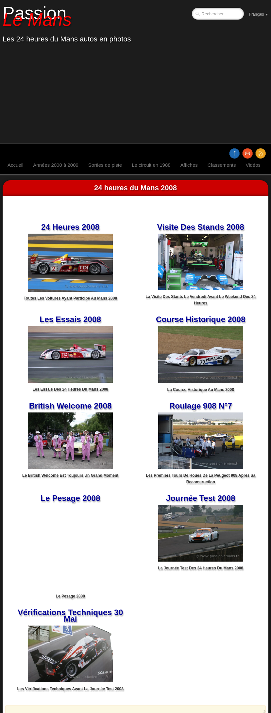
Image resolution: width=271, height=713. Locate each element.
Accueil (15, 165)
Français (258, 14)
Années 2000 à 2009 (55, 165)
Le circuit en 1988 (151, 165)
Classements (222, 165)
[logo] (69, 24)
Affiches (189, 165)
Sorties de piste (105, 165)
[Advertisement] (135, 95)
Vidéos (253, 165)
